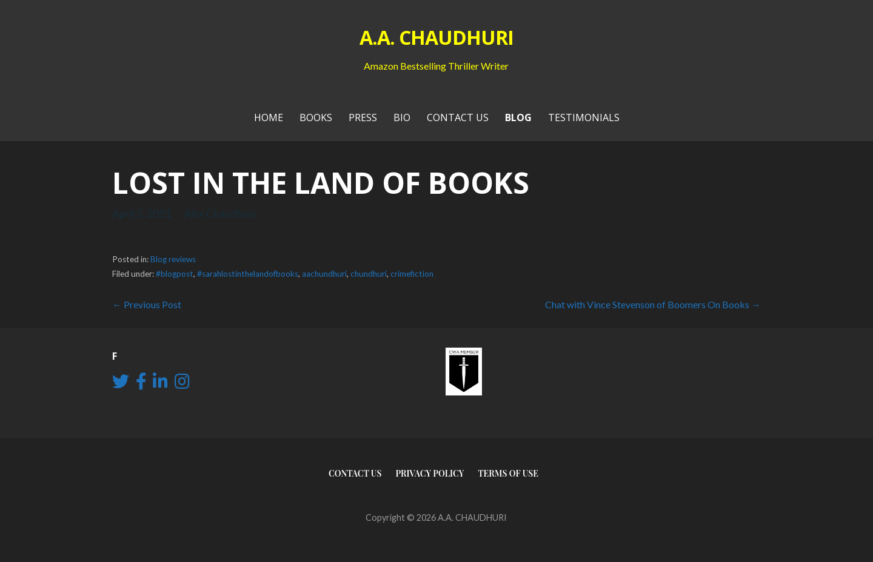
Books (315, 117)
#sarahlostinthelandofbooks (247, 274)
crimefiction (411, 274)
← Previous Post (146, 304)
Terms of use (508, 473)
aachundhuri (324, 274)
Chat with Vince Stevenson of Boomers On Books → (653, 304)
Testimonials (584, 117)
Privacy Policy (429, 473)
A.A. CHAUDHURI (437, 37)
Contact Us (458, 117)
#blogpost (174, 274)
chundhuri (368, 274)
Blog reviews (173, 259)
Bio (401, 117)
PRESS (363, 117)
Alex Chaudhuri (220, 213)
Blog (518, 117)
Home (268, 117)
